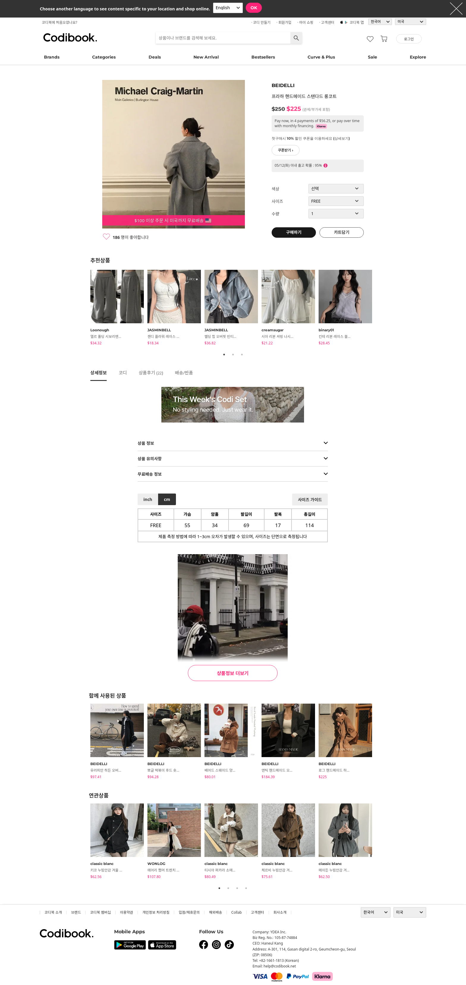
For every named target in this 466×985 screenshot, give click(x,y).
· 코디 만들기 (260, 22)
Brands (51, 57)
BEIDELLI (283, 85)
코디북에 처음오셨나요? (59, 22)
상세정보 (98, 373)
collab (236, 912)
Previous (86, 308)
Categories (104, 57)
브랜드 (76, 912)
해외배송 (215, 912)
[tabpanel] (118, 308)
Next (380, 308)
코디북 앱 (357, 22)
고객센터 (257, 912)
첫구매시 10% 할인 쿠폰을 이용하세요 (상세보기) (311, 138)
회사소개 (279, 912)
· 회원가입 (284, 22)
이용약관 (126, 912)
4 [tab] (246, 888)
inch (148, 499)
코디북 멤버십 (100, 912)
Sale (372, 57)
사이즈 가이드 (310, 499)
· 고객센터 (326, 22)
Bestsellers (263, 57)
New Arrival (206, 57)
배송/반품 (184, 373)
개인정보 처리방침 (155, 912)
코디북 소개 (53, 912)
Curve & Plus (321, 57)
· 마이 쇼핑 (305, 22)
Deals (155, 57)
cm (167, 499)
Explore (418, 57)
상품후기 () (151, 373)
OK (254, 7)
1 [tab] (224, 354)
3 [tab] (242, 354)
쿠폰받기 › (285, 150)
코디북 (70, 37)
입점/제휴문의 (189, 912)
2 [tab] (233, 354)
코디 (123, 373)
